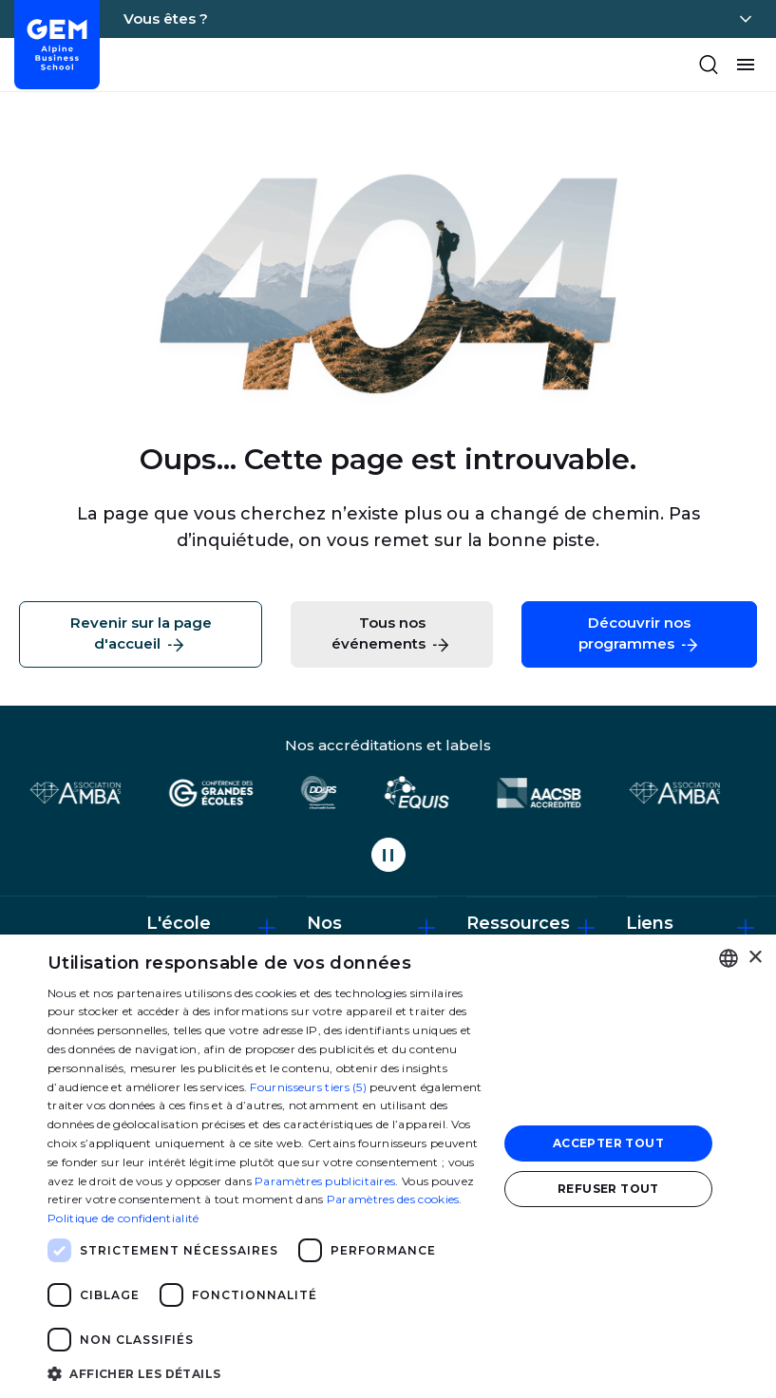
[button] (265, 1373)
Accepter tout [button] (608, 1143)
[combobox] (728, 958)
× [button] (755, 958)
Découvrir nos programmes (639, 635)
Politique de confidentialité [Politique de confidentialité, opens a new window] (123, 1218)
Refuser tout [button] (608, 1188)
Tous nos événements (391, 635)
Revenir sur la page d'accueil (141, 635)
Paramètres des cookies (393, 1199)
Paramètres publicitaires (325, 1181)
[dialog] (388, 1166)
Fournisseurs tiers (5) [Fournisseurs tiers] (308, 1087)
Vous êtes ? (165, 18)
